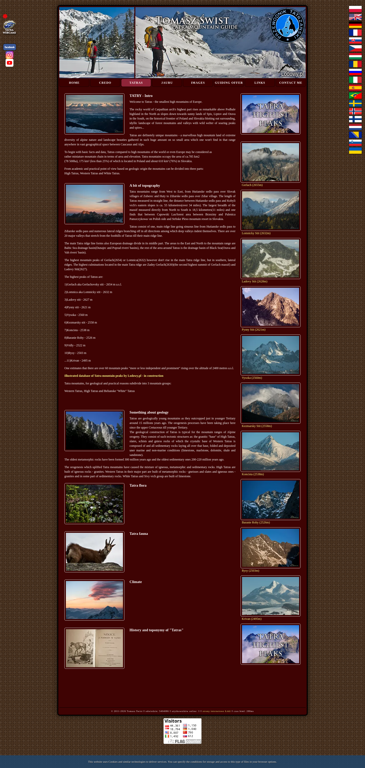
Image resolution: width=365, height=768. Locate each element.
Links (259, 82)
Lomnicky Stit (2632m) (256, 233)
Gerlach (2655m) (252, 185)
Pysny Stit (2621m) (253, 329)
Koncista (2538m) (253, 474)
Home (74, 82)
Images (198, 82)
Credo (105, 82)
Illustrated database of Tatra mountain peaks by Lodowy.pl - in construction (113, 376)
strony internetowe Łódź (217, 711)
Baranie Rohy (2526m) (256, 522)
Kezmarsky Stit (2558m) (257, 426)
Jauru (167, 82)
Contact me (290, 82)
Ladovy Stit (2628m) (254, 281)
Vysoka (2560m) (252, 378)
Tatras (136, 82)
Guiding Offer (229, 82)
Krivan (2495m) (252, 619)
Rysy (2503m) (250, 570)
